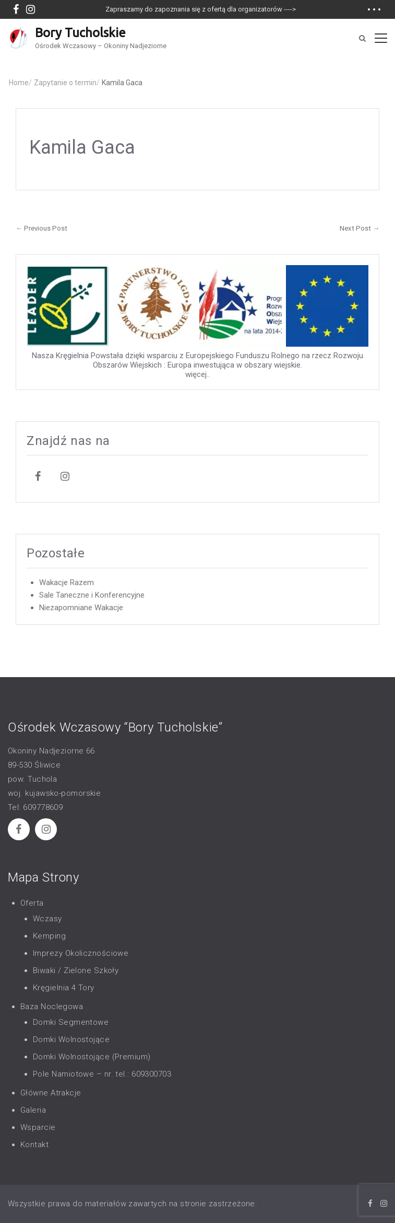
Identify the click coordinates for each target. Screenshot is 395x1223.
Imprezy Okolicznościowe (80, 953)
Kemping (49, 936)
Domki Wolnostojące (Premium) (92, 1056)
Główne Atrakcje (50, 1093)
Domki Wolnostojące (71, 1039)
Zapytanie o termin (67, 82)
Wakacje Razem (66, 582)
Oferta (32, 903)
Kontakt (34, 1144)
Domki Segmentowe (71, 1022)
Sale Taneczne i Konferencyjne (92, 595)
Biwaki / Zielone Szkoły (75, 970)
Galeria (33, 1110)
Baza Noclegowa (51, 1006)
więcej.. (197, 374)
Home (20, 82)
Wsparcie (38, 1127)
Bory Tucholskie (80, 33)
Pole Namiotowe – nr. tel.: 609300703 (102, 1074)
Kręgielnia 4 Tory (63, 987)
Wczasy (47, 918)
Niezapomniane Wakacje (81, 607)
